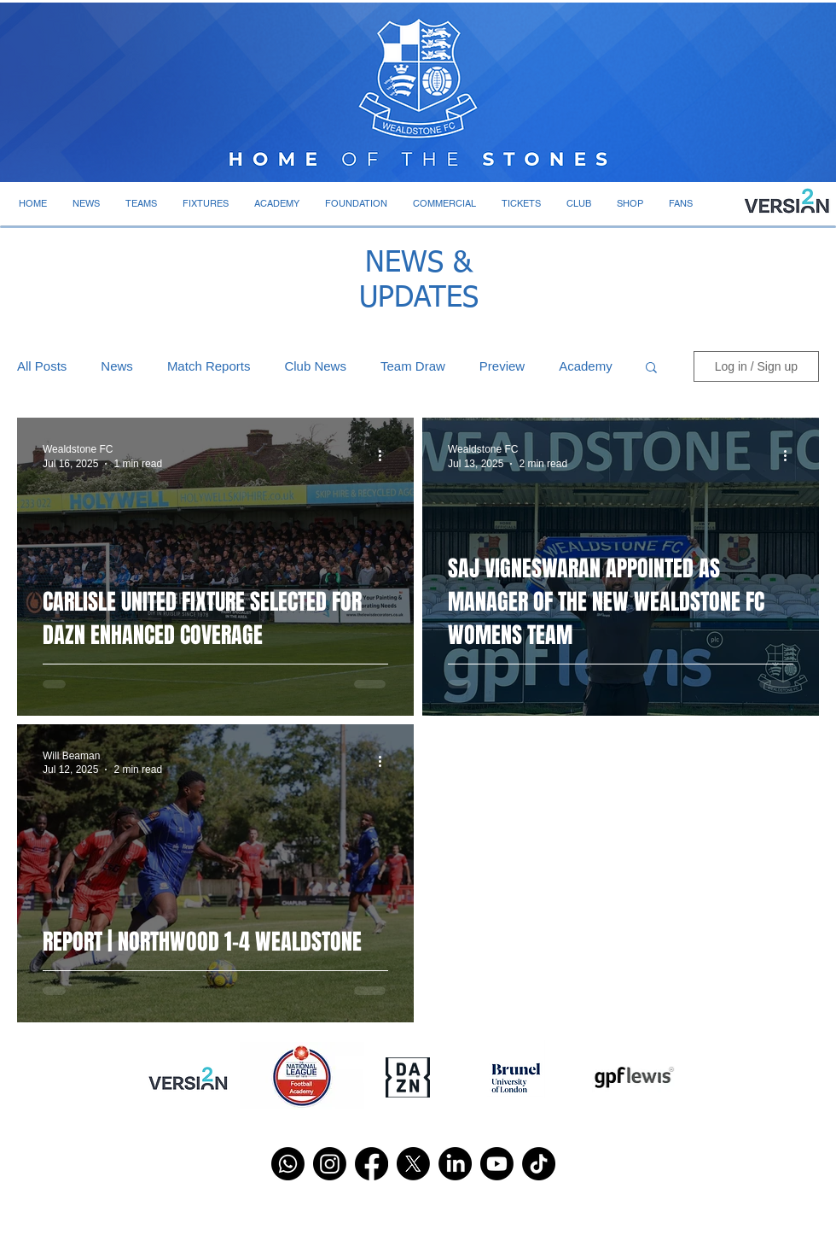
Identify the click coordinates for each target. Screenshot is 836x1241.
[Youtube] (497, 1163)
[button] (86, 203)
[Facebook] (371, 1163)
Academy (585, 366)
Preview (502, 366)
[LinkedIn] (455, 1163)
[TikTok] (538, 1163)
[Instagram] (329, 1163)
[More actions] (385, 455)
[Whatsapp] (288, 1163)
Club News (315, 366)
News (117, 366)
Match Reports (209, 366)
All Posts (42, 366)
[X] (413, 1163)
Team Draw (412, 366)
